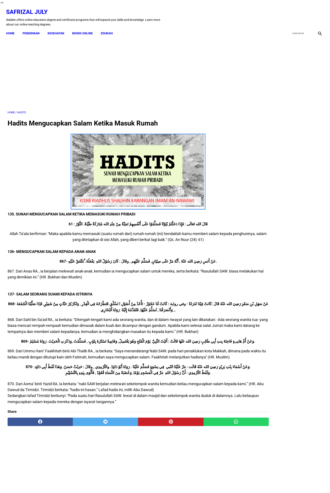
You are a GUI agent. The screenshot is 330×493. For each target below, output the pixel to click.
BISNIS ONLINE (84, 30)
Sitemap (212, 482)
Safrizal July (28, 9)
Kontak (116, 482)
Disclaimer (132, 482)
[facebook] (288, 15)
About (199, 482)
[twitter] (298, 15)
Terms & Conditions (156, 482)
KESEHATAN (57, 30)
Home (12, 30)
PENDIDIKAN (32, 30)
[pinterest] (140, 444)
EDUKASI (108, 30)
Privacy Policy (182, 482)
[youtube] (308, 15)
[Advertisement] (114, 71)
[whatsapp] (193, 444)
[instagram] (317, 15)
